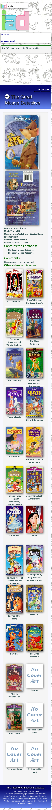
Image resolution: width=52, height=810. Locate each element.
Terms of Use (22, 791)
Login (37, 89)
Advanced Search (8, 41)
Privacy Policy (34, 791)
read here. (37, 48)
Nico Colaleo (16, 798)
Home (14, 791)
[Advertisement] (15, 68)
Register (45, 89)
